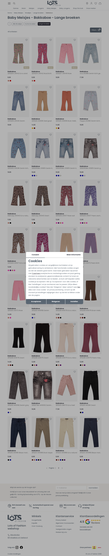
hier (78, 287)
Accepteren (36, 301)
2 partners (36, 273)
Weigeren (56, 301)
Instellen (74, 301)
